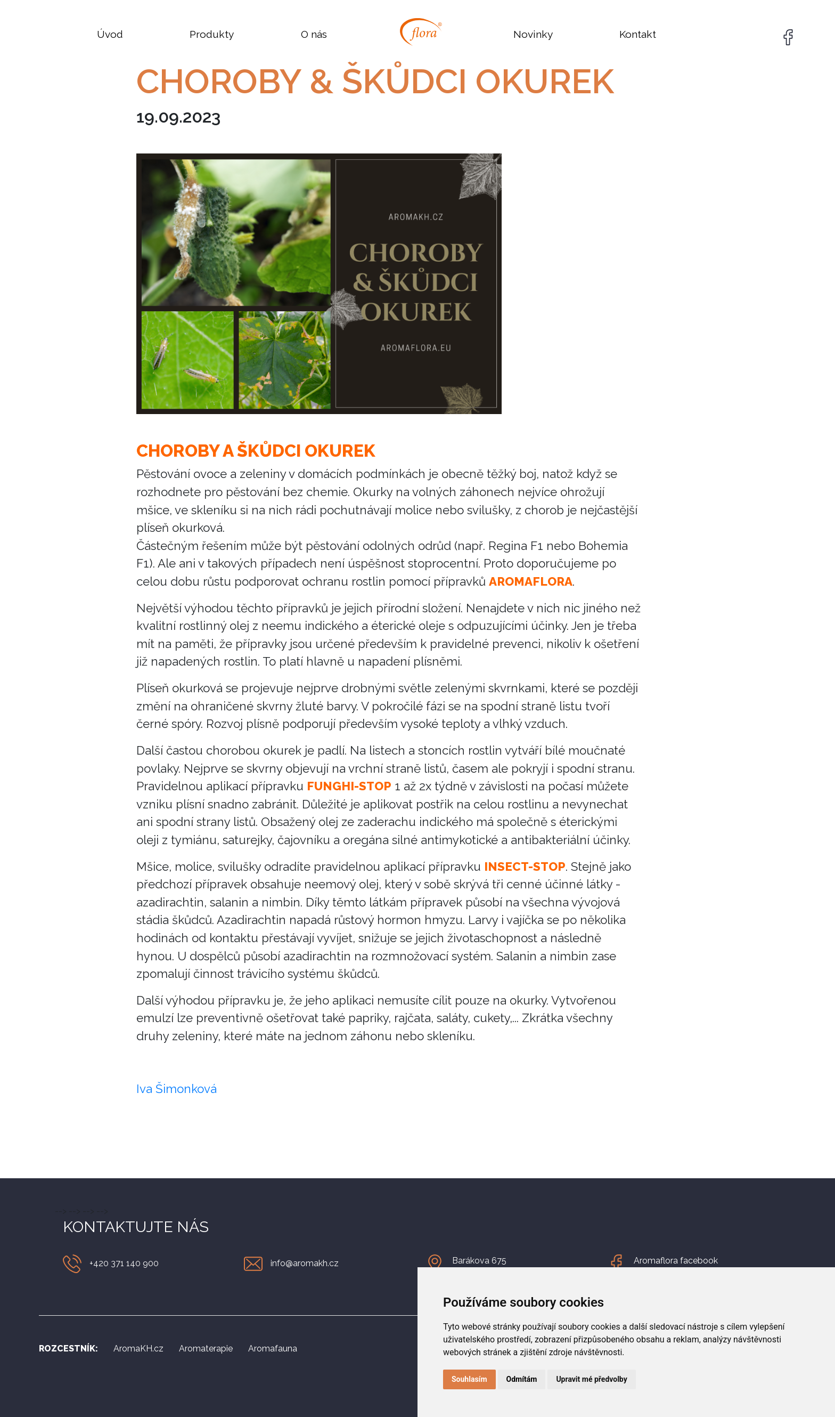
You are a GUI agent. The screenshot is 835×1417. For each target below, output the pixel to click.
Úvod (110, 34)
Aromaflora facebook (676, 1261)
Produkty (212, 34)
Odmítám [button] (521, 1379)
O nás (314, 34)
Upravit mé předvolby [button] (591, 1379)
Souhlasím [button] (469, 1379)
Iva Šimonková (176, 1089)
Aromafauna (272, 1348)
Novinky (533, 34)
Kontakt (637, 34)
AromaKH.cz (138, 1348)
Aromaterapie (206, 1348)
